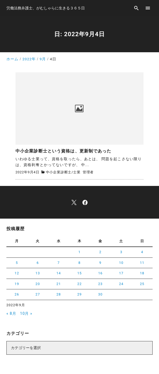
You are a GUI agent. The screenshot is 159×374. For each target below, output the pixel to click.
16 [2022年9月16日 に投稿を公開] (100, 273)
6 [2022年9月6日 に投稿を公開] (38, 263)
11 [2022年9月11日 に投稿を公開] (142, 263)
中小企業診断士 (59, 172)
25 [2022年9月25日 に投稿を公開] (142, 284)
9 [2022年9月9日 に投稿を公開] (100, 263)
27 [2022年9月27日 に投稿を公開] (37, 294)
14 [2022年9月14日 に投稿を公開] (58, 273)
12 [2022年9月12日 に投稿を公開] (17, 273)
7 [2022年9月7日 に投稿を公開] (59, 263)
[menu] (148, 8)
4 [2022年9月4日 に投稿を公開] (142, 252)
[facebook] (85, 202)
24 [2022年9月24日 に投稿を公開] (121, 284)
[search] (136, 8)
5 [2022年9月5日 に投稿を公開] (17, 263)
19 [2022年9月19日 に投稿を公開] (17, 284)
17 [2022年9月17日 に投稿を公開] (121, 273)
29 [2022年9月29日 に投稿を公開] (79, 294)
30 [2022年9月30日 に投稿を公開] (100, 294)
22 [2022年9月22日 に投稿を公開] (79, 284)
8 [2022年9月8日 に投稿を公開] (79, 263)
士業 (77, 172)
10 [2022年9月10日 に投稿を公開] (121, 263)
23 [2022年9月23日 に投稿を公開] (100, 284)
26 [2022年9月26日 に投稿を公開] (17, 294)
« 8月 (11, 313)
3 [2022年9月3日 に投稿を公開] (121, 252)
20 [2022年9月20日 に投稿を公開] (37, 284)
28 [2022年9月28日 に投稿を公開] (58, 294)
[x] (74, 202)
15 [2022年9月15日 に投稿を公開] (79, 273)
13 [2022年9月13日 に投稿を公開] (37, 273)
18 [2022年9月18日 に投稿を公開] (142, 273)
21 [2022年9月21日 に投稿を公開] (58, 284)
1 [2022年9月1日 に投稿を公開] (79, 252)
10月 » (26, 313)
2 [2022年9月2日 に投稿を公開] (100, 252)
